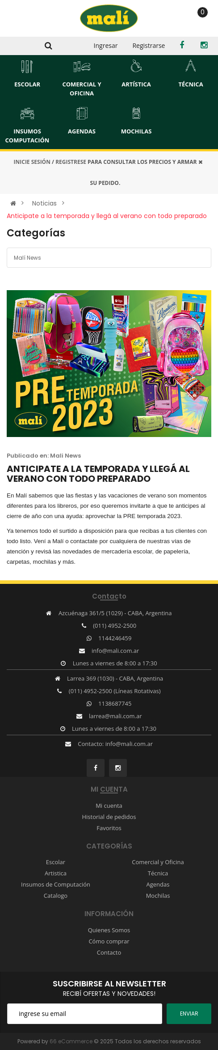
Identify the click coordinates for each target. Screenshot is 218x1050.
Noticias (44, 203)
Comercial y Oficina (158, 862)
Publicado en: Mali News (44, 455)
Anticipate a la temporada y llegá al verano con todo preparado (107, 215)
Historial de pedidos (109, 817)
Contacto (109, 952)
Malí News (27, 257)
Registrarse (148, 45)
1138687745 (114, 703)
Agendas (158, 884)
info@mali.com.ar (115, 651)
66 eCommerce (71, 1041)
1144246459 (114, 638)
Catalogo (55, 895)
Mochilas (158, 895)
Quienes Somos (109, 930)
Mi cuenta (109, 805)
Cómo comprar (108, 941)
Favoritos (109, 828)
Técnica (158, 873)
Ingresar (106, 45)
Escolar (55, 862)
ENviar (189, 1013)
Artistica (56, 873)
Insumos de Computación (55, 884)
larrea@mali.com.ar (115, 716)
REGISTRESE (70, 162)
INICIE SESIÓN (32, 162)
